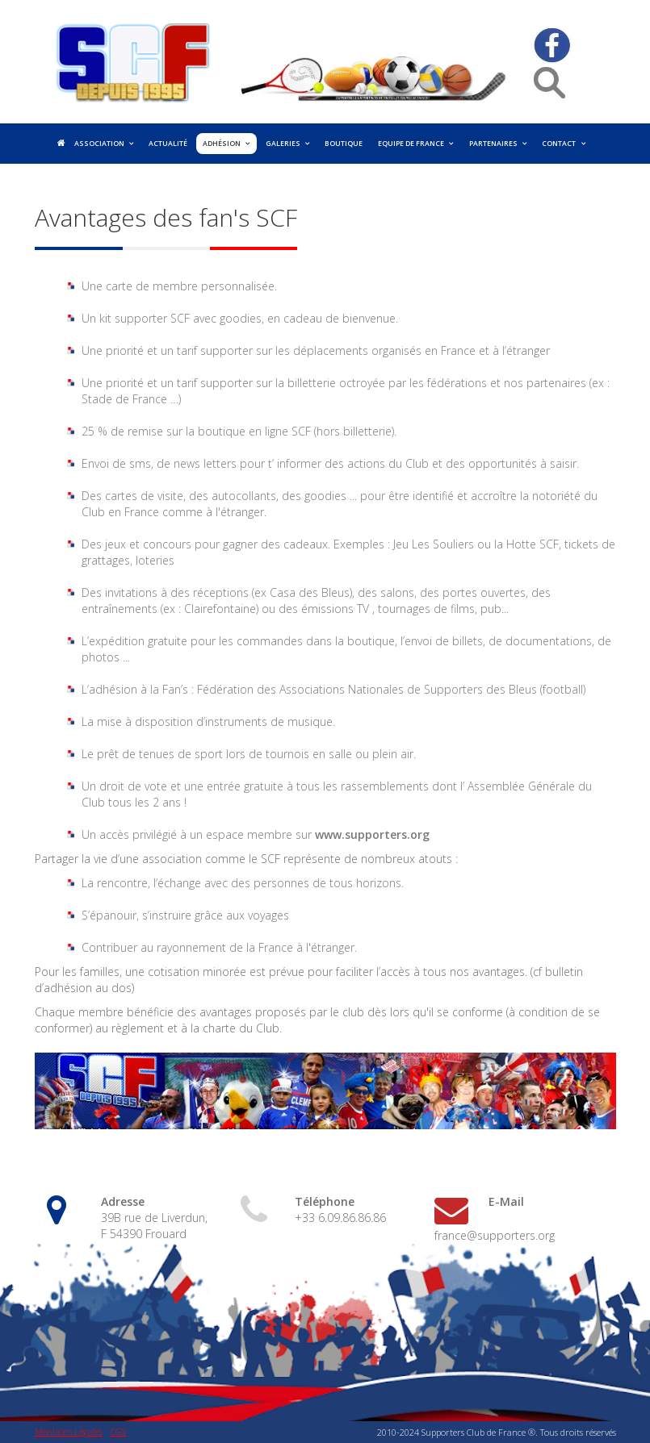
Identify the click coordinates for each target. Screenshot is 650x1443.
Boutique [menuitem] (344, 143)
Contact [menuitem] (559, 143)
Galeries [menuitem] (283, 143)
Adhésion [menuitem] (222, 143)
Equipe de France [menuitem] (411, 143)
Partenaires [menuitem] (493, 143)
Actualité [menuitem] (168, 143)
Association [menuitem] (99, 143)
